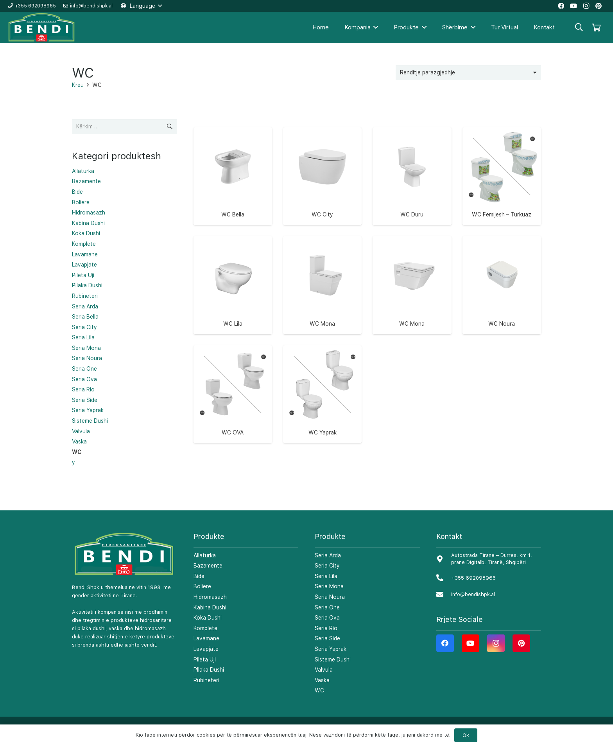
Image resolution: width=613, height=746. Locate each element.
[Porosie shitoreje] (468, 72)
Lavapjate (84, 264)
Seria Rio (83, 389)
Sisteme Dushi (90, 421)
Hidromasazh (88, 212)
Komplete (84, 244)
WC (76, 452)
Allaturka (83, 171)
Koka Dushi (86, 233)
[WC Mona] (322, 275)
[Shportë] (596, 27)
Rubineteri (85, 296)
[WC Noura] (501, 275)
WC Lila (232, 324)
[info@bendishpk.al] (443, 595)
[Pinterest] (521, 643)
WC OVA (233, 432)
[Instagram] (496, 643)
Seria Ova (84, 379)
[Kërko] (579, 27)
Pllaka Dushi (87, 285)
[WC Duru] (412, 166)
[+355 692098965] (443, 578)
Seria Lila (83, 337)
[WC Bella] (233, 166)
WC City (322, 214)
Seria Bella (85, 317)
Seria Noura (87, 358)
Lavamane (85, 254)
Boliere (81, 202)
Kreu (78, 85)
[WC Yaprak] (322, 384)
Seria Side (84, 400)
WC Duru (411, 214)
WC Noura (501, 324)
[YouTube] (470, 643)
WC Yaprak (322, 432)
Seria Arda (85, 306)
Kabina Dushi (88, 223)
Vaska (79, 441)
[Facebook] (445, 643)
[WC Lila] (233, 275)
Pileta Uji (83, 275)
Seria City (84, 327)
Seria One (84, 369)
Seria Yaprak (88, 410)
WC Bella (232, 214)
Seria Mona (86, 348)
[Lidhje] (41, 27)
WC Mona (322, 324)
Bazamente (86, 181)
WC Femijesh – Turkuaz (501, 214)
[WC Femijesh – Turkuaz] (501, 166)
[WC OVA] (233, 384)
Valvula (81, 431)
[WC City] (322, 166)
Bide (77, 192)
